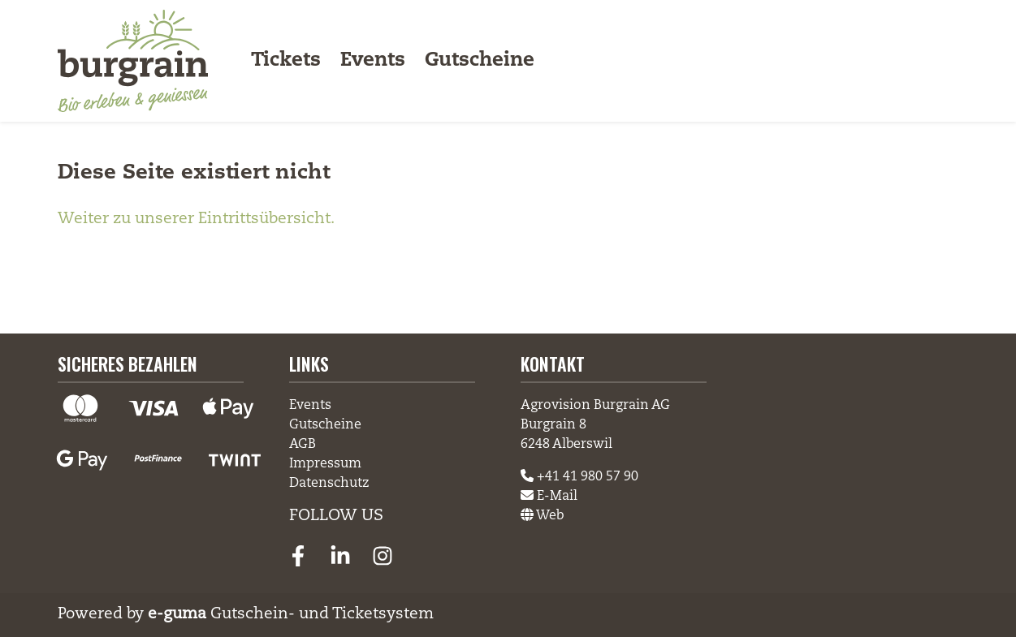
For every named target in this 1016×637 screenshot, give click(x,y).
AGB (302, 444)
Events (372, 61)
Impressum (325, 464)
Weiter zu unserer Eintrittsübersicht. (196, 218)
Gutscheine (479, 61)
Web (542, 516)
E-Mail (549, 496)
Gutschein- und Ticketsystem (291, 614)
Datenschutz (329, 483)
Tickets (286, 61)
